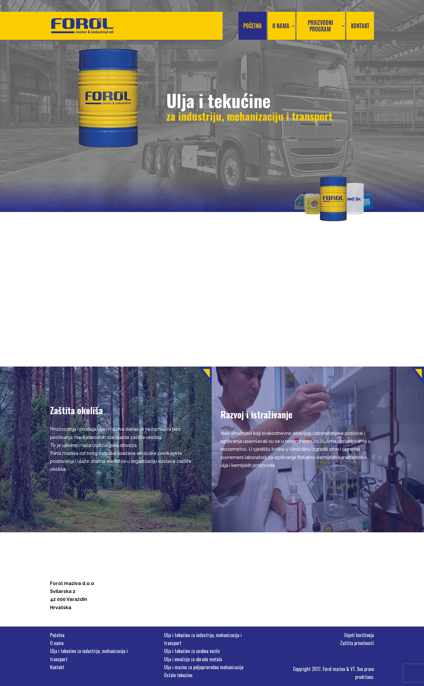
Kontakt (360, 25)
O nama (280, 25)
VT (352, 668)
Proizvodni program (320, 25)
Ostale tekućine (178, 675)
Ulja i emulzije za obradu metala (193, 659)
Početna (252, 25)
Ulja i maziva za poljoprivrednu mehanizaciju (204, 667)
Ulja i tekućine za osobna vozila (192, 650)
